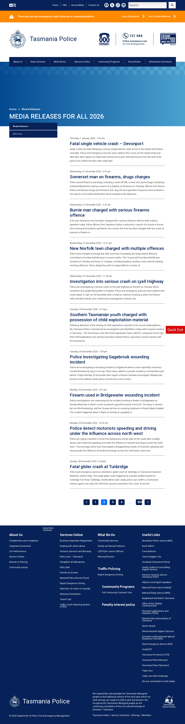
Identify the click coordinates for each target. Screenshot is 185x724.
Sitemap (136, 715)
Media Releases (20, 126)
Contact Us (93, 5)
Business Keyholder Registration (76, 540)
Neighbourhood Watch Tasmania (158, 598)
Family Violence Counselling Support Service (156, 568)
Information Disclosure (160, 62)
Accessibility (77, 5)
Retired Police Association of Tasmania (156, 619)
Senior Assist (148, 626)
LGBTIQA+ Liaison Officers (111, 551)
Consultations (149, 551)
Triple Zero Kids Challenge (155, 676)
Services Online (82, 62)
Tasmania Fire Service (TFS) (155, 655)
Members (146, 715)
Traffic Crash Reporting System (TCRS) (75, 605)
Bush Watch (148, 546)
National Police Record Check (74, 578)
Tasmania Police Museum (155, 660)
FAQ (65, 5)
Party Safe (65, 567)
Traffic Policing (109, 569)
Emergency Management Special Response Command (158, 637)
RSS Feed (17, 134)
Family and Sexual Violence (111, 546)
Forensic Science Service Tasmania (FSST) (154, 576)
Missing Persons (106, 556)
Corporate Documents (20, 546)
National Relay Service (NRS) (156, 593)
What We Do (60, 62)
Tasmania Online (101, 715)
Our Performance (17, 551)
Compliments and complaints (23, 540)
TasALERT (147, 649)
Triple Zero (147, 670)
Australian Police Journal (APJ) (157, 540)
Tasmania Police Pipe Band (155, 665)
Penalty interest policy (118, 604)
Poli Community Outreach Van (117, 592)
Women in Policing (18, 562)
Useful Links (151, 535)
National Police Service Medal (156, 587)
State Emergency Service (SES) (157, 644)
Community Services (108, 540)
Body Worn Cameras (48, 529)
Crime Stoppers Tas (151, 556)
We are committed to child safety (158, 681)
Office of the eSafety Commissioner (152, 604)
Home (55, 5)
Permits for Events (69, 572)
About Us (17, 62)
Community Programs (109, 62)
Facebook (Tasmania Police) (156, 562)
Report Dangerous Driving (72, 583)
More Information (133, 16)
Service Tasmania (120, 715)
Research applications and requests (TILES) (155, 612)
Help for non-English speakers (156, 582)
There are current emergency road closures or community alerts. (56, 16)
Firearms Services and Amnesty (75, 551)
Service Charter (16, 556)
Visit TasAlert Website (162, 16)
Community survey (18, 567)
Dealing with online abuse (72, 546)
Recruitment (134, 62)
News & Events (38, 62)
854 (140, 502)
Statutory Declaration (70, 594)
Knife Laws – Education (71, 556)
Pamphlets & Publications (72, 562)
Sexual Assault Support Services (158, 631)
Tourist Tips (65, 599)
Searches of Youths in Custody (75, 588)
